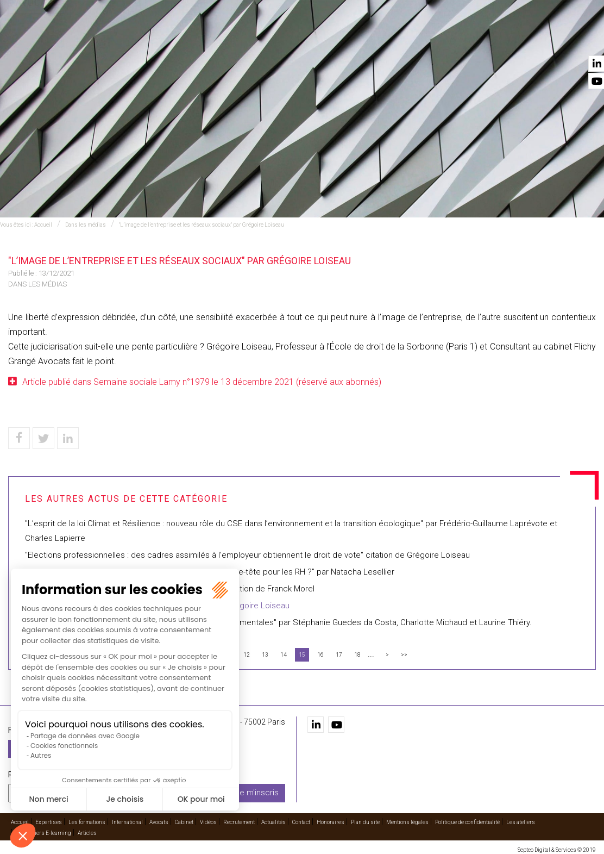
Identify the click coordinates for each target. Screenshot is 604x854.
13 (265, 655)
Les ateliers (520, 819)
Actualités (535, 38)
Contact (578, 38)
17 (339, 655)
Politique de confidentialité (467, 819)
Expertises (199, 38)
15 (302, 655)
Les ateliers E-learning (43, 830)
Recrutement (482, 38)
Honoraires (330, 819)
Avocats (369, 38)
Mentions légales (407, 819)
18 (357, 655)
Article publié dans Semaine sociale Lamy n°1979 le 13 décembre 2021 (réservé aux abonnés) (201, 382)
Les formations (256, 38)
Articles (87, 830)
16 (320, 655)
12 (246, 655)
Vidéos (438, 38)
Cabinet (405, 38)
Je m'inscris (257, 790)
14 (283, 655)
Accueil (158, 38)
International (319, 38)
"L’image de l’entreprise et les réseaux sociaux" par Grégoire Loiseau (201, 225)
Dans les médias (85, 225)
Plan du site (365, 819)
